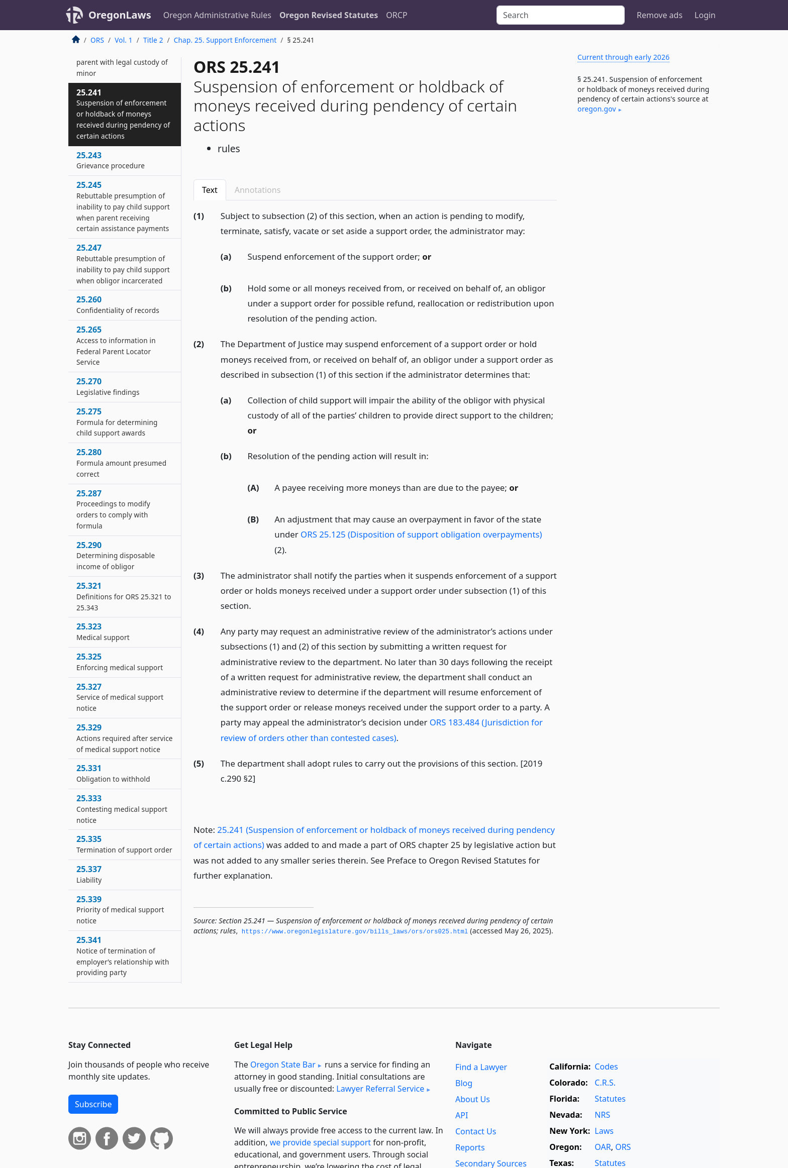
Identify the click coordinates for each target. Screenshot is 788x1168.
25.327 (119, 697)
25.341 (122, 955)
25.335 (124, 844)
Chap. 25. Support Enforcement (225, 40)
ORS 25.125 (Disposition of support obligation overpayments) (421, 534)
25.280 (121, 463)
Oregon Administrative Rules (217, 15)
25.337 (89, 874)
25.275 (117, 422)
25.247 (123, 263)
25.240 (122, 56)
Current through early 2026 (623, 57)
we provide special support (320, 1142)
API (461, 1115)
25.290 (115, 556)
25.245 (123, 206)
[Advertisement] (644, 288)
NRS (602, 1114)
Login (705, 15)
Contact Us (475, 1131)
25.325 (119, 661)
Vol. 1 (124, 40)
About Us (472, 1099)
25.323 (103, 631)
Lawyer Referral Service (380, 1088)
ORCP (396, 15)
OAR (603, 1146)
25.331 (113, 773)
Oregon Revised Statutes (328, 15)
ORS (97, 40)
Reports (470, 1147)
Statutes (610, 1098)
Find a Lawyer (481, 1067)
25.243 (110, 160)
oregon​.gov (596, 109)
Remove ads (659, 15)
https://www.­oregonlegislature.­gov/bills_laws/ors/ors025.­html (355, 931)
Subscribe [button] (93, 1104)
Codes (606, 1066)
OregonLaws (119, 15)
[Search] (561, 15)
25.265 (116, 345)
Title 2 (153, 40)
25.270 (108, 386)
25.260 (117, 304)
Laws (604, 1130)
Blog (463, 1083)
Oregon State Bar (283, 1064)
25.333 (121, 809)
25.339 (120, 910)
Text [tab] (210, 189)
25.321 (123, 596)
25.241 (123, 114)
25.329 (124, 738)
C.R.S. (605, 1082)
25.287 (113, 509)
